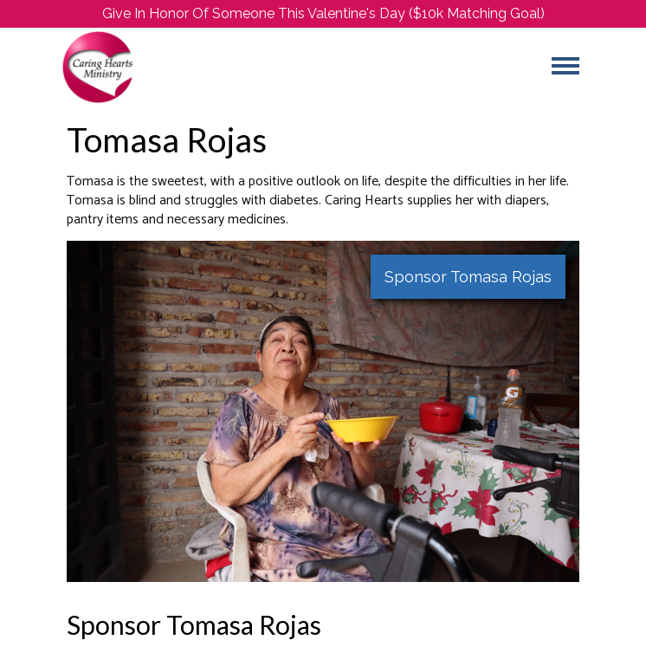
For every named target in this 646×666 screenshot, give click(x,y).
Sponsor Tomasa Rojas (468, 277)
